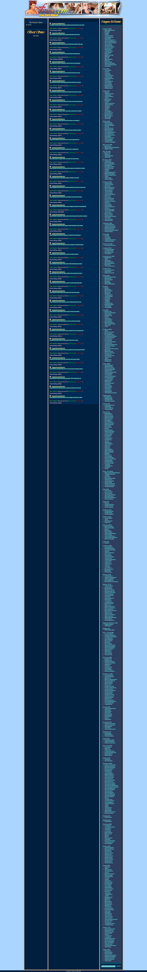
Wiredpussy (108, 361)
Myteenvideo (108, 902)
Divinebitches (108, 339)
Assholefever (108, 77)
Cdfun (106, 259)
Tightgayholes (109, 466)
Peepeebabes (108, 715)
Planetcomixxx (109, 215)
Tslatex (107, 806)
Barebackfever (109, 415)
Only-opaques (108, 838)
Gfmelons (107, 154)
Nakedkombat (108, 398)
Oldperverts (108, 650)
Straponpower (109, 857)
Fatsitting (107, 297)
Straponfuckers (109, 856)
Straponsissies (109, 860)
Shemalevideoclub (110, 794)
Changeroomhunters (110, 955)
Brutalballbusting (109, 335)
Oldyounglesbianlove (111, 617)
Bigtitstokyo (108, 99)
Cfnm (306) (106, 234)
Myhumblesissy (109, 262)
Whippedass (108, 359)
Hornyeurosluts (109, 889)
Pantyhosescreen (109, 694)
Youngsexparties (109, 486)
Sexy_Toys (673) (107, 745)
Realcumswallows (110, 671)
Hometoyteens (109, 754)
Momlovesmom (109, 569)
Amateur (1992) (107, 29)
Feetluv (107, 317)
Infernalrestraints (109, 125)
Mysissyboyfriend (110, 263)
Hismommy (108, 554)
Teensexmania (109, 916)
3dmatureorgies (109, 184)
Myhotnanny (108, 901)
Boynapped (108, 426)
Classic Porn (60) (107, 244)
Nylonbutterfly (109, 682)
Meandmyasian (109, 113)
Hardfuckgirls (108, 518)
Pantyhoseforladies (110, 690)
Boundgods (108, 420)
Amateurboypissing (110, 708)
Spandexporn (108, 391)
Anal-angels (108, 70)
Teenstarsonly (108, 920)
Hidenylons (108, 678)
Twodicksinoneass (110, 485)
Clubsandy (108, 727)
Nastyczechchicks (110, 63)
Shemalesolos (109, 791)
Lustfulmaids (108, 936)
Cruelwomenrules (110, 337)
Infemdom (107, 347)
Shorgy (107, 798)
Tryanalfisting (108, 409)
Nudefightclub (109, 399)
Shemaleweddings (110, 795)
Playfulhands (108, 387)
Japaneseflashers (110, 741)
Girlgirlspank (108, 821)
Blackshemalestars (110, 767)
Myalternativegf (109, 55)
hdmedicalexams (109, 241)
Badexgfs (107, 31)
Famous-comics (109, 200)
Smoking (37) (106, 816)
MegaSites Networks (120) (110, 623)
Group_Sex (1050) (108, 471)
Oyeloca (107, 543)
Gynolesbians (108, 493)
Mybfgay (107, 453)
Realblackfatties (109, 304)
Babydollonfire (109, 366)
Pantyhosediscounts (110, 687)
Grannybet (107, 596)
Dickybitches (108, 770)
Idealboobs (108, 157)
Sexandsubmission (110, 132)
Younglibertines (109, 925)
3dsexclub (107, 186)
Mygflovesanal (109, 87)
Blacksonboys (109, 419)
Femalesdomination (110, 342)
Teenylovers (108, 922)
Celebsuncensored (110, 226)
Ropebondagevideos (110, 175)
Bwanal (107, 529)
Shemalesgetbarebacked (111, 787)
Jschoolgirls (108, 111)
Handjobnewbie (109, 511)
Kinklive (107, 126)
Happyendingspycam (111, 577)
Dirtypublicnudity (109, 740)
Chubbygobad (109, 295)
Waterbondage (109, 179)
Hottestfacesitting (110, 346)
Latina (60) (106, 541)
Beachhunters (108, 952)
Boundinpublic (109, 421)
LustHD (107, 896)
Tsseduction (108, 809)
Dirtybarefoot (108, 315)
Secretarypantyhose (110, 701)
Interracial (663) (107, 525)
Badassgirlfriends (110, 30)
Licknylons (108, 829)
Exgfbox (107, 33)
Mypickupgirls (109, 59)
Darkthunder (108, 435)
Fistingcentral (108, 438)
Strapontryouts (109, 863)
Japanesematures (110, 103)
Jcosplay (107, 107)
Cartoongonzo (109, 190)
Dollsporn (107, 80)
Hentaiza (107, 208)
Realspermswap (109, 457)
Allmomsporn (108, 587)
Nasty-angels (108, 62)
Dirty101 (107, 551)
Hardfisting (108, 406)
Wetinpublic (108, 719)
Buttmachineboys (110, 431)
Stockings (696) (107, 824)
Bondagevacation (109, 166)
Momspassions (109, 609)
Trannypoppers (109, 802)
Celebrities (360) (107, 223)
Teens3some (108, 915)
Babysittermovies (109, 874)
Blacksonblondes (109, 528)
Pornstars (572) (107, 722)
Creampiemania (109, 251)
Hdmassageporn (109, 579)
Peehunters (108, 712)
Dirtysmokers (108, 817)
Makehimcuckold (109, 273)
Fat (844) (105, 286)
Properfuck (108, 388)
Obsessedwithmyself (110, 64)
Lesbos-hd (108, 562)
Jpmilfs (107, 109)
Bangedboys (108, 413)
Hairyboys (107, 448)
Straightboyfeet (109, 461)
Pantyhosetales (109, 697)
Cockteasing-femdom (111, 336)
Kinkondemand (109, 128)
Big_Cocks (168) (107, 144)
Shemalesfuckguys (110, 784)
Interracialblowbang (110, 533)
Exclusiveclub (108, 492)
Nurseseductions (109, 940)
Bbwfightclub (108, 397)
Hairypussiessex (109, 504)
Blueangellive (108, 726)
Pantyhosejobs (109, 692)
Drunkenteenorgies (110, 478)
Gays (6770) (106, 412)
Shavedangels (109, 761)
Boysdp (107, 428)
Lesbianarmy (108, 558)
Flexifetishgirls (109, 373)
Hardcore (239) (107, 517)
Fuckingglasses (109, 37)
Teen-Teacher (108, 653)
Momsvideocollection (111, 610)
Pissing (107, 718)
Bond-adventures (109, 189)
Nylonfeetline (108, 321)
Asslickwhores (109, 871)
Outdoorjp (107, 118)
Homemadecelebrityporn (111, 230)
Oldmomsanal (108, 613)
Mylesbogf (107, 570)
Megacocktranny (109, 774)
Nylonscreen (108, 834)
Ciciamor (107, 878)
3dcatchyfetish (109, 365)
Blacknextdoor (109, 279)
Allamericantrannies (110, 765)
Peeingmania (108, 714)
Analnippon (108, 95)
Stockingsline (108, 843)
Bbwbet (107, 288)
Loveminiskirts (109, 379)
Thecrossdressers (110, 266)
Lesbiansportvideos (110, 559)
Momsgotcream (109, 252)
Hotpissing (108, 710)
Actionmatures (109, 585)
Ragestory (107, 522)
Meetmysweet (108, 641)
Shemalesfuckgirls (110, 783)
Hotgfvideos (108, 49)
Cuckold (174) (107, 268)
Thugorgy (107, 464)
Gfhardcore (108, 38)
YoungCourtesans (110, 923)
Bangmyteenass (109, 78)
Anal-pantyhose (109, 675)
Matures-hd (108, 605)
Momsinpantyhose (110, 681)
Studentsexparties (110, 483)
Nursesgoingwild (109, 941)
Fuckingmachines (110, 751)
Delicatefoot (108, 314)
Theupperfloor (109, 140)
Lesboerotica (108, 561)
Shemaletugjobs (109, 792)
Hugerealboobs (109, 155)
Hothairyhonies (109, 506)
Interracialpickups (110, 536)
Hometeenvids (109, 48)
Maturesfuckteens (110, 606)
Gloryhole (107, 665)
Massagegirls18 (109, 580)
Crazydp (107, 475)
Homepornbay (109, 45)
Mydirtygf (107, 56)
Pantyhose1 (108, 685)
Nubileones (108, 905)
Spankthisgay (108, 460)
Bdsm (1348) (106, 121)
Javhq (106, 519)
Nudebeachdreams (110, 743)
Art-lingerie (108, 825)
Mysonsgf (107, 642)
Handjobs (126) (107, 510)
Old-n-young (108, 643)
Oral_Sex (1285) (107, 657)
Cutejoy (107, 879)
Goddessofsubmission (111, 344)
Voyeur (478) (106, 949)
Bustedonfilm (108, 953)
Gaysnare (107, 446)
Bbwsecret (108, 292)
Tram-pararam (108, 219)
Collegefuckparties (110, 474)
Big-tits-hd (107, 153)
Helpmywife (108, 271)
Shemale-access (109, 777)
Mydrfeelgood (108, 521)
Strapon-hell (108, 851)
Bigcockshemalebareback (112, 147)
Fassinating (108, 82)
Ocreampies (108, 253)
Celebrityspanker (109, 224)
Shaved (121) (106, 758)
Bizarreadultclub (109, 162)
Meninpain (107, 350)
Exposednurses (109, 930)
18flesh (107, 868)
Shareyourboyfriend (110, 459)
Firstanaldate (108, 84)
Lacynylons (108, 828)
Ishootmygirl (108, 52)
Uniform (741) (106, 927)
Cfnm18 (107, 235)
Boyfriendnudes (109, 424)
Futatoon (107, 202)
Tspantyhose (108, 807)
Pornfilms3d (108, 907)
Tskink (106, 358)
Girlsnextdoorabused (111, 42)
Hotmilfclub (108, 599)
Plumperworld (108, 303)
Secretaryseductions (110, 945)
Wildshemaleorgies (110, 812)
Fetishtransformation (110, 372)
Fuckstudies (108, 885)
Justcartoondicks (109, 211)
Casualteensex (109, 876)
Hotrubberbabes (109, 377)
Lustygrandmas (109, 602)
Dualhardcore (108, 479)
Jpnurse (107, 934)
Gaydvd (107, 441)
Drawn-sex (108, 195)
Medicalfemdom (109, 496)
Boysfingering (109, 430)
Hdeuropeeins (108, 449)
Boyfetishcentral (109, 423)
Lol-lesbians (108, 568)
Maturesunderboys (110, 608)
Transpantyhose (109, 703)
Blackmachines (109, 417)
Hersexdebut (108, 44)
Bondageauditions (110, 164)
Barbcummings (109, 526)
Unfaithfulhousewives (111, 393)
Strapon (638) (106, 846)
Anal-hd (107, 71)
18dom (106, 330)
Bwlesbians (108, 530)
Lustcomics (108, 212)
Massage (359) (107, 574)
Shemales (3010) (107, 763)
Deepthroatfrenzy (109, 661)
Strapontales (108, 861)
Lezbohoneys (108, 563)
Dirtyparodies (108, 370)
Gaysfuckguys (109, 444)
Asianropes (108, 161)
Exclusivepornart (109, 198)
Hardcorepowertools (110, 752)
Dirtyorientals (108, 532)
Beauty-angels (109, 875)
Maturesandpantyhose (111, 679)
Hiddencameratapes (110, 956)
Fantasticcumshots (110, 663)
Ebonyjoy (107, 281)
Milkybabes (108, 381)
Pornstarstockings (110, 840)
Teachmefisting (109, 408)
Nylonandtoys (108, 832)
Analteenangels (109, 75)
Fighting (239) (107, 395)
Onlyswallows (108, 670)
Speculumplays (109, 499)
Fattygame (107, 299)
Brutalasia (107, 100)
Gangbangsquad (109, 481)
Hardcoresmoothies (110, 376)
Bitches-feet (108, 311)
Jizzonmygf (108, 668)
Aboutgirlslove (109, 547)
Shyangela (107, 912)
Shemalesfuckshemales (111, 785)
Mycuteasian (108, 114)
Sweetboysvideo (109, 463)
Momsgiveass (108, 85)
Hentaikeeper (108, 205)
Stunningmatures (109, 620)
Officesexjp (108, 117)
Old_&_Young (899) (108, 632)
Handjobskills (108, 512)
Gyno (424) (106, 489)
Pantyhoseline (109, 693)
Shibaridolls (108, 354)
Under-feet (107, 325)
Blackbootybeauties (110, 277)
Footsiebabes (108, 319)
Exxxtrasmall (108, 883)
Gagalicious (108, 664)
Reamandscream (109, 849)
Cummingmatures (110, 405)
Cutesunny (108, 880)
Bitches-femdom (109, 332)
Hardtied (107, 169)
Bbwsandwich (108, 291)
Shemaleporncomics (110, 216)
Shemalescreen (109, 781)
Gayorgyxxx (108, 442)
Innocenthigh (108, 933)
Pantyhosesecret (109, 696)
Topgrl (106, 176)
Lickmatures (108, 601)
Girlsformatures (109, 594)
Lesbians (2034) (107, 545)
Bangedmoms (108, 588)
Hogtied (107, 171)
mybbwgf (107, 302)
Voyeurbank (108, 960)
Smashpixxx (108, 390)
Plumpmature (108, 619)
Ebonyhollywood (109, 228)
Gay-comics (108, 204)
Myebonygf (108, 282)
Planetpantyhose (109, 700)
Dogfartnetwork (109, 624)
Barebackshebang (110, 766)
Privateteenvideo (109, 909)
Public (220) (106, 738)
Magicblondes (108, 897)
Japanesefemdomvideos (111, 348)
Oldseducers (108, 652)
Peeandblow (108, 711)
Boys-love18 (108, 427)
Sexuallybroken (109, 133)
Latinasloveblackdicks (111, 537)
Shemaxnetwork (109, 796)
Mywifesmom (108, 612)
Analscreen (108, 74)
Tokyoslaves (108, 357)
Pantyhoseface (109, 689)
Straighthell (108, 136)
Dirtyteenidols (108, 882)
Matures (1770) (107, 584)
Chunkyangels (109, 296)
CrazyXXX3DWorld (110, 194)
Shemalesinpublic (110, 789)
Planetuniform (109, 944)
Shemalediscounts (110, 780)
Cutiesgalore (108, 747)
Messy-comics (109, 213)
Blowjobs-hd (108, 659)
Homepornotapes (109, 47)
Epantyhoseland (109, 676)
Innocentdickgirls (109, 209)
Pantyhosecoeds (109, 686)
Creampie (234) (107, 248)
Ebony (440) (106, 275)
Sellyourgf (107, 911)
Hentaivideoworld (109, 206)
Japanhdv (107, 106)
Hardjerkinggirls (109, 514)
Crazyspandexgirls (110, 369)
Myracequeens (109, 115)
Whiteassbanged (109, 539)
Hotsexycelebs (109, 231)
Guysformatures (109, 598)
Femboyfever (108, 772)
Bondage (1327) (107, 160)
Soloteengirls (108, 914)
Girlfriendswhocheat (110, 41)
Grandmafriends (109, 595)
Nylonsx (107, 835)
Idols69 (107, 102)
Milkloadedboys (109, 452)
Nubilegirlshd (108, 904)
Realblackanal (108, 88)
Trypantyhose (108, 704)
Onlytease (107, 839)
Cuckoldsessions (109, 270)
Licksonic (107, 566)
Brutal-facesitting (109, 368)
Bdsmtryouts (108, 122)
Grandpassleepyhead (111, 636)
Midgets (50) (106, 628)
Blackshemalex (109, 769)
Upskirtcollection (109, 959)
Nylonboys (108, 264)
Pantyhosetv (108, 698)
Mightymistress (109, 351)
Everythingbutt (109, 81)
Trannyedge (108, 177)
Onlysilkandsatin (109, 383)
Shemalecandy (109, 778)
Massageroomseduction (111, 581)
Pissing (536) (106, 707)
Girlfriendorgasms (110, 40)
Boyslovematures (109, 590)
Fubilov (107, 34)
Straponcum (108, 854)
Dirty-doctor (108, 490)
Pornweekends (109, 908)
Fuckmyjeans (108, 375)
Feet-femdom (108, 340)
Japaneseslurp (109, 104)
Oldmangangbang (110, 647)
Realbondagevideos (110, 172)
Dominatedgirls (109, 124)
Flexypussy (108, 749)
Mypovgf (107, 60)
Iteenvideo (107, 891)
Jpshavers (107, 759)
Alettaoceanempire (110, 725)
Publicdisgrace (109, 131)
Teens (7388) (106, 865)
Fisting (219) (106, 404)
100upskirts (108, 951)
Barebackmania (109, 416)
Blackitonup (108, 278)
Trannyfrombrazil (109, 800)
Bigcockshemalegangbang (112, 472)
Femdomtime (108, 343)
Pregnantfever (109, 734)
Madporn (107, 53)
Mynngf (107, 58)
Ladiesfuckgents (109, 847)
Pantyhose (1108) (108, 674)
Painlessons (108, 455)
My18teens (108, 898)
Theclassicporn (109, 507)
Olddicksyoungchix (110, 646)
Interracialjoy (108, 534)
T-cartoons (108, 217)
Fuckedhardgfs (109, 36)
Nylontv (107, 836)
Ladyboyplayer (109, 773)
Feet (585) (105, 310)
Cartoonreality (109, 191)
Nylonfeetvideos (109, 322)
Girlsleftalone (108, 887)
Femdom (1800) (107, 329)
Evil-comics (108, 197)
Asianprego (108, 733)
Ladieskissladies (109, 557)
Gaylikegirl (108, 260)
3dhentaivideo (109, 183)
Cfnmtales (107, 237)
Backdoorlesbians (110, 548)
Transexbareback (109, 803)
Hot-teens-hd (108, 890)
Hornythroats (108, 667)
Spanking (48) (107, 820)
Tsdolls (107, 805)
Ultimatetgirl (108, 810)
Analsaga (107, 73)
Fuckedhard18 (109, 576)
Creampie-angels (109, 249)
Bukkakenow (108, 660)
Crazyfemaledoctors (110, 240)
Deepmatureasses (110, 591)
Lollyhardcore (108, 894)
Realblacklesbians (110, 284)
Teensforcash (108, 654)
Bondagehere (108, 165)
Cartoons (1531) (107, 182)
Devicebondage (109, 168)
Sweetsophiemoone (110, 729)
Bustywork (108, 293)
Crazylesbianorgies (110, 550)
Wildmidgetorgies (110, 630)
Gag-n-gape (108, 886)
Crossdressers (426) (108, 256)
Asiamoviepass (109, 96)
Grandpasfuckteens (110, 635)
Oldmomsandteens (110, 614)
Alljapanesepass (109, 93)
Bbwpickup (108, 289)
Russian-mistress (109, 353)
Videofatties (108, 306)
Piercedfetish (108, 386)
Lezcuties (107, 565)
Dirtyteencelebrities (110, 227)
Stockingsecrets (109, 842)
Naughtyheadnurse (110, 938)
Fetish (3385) (106, 364)
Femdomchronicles (110, 201)
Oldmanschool (109, 649)
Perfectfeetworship (110, 324)
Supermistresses (109, 138)
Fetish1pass (108, 625)
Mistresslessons (109, 129)
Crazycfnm (108, 238)
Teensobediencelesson (111, 919)
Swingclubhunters (110, 958)
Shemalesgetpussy (110, 788)
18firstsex (107, 867)
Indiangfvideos (109, 51)
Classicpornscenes (110, 245)
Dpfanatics (108, 477)
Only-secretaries (109, 942)
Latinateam (108, 893)
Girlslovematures (109, 552)
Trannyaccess (108, 799)
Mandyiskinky (108, 380)
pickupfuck (108, 66)
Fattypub (107, 300)
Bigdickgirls (108, 257)
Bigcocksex (108, 146)
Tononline (107, 467)
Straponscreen (109, 858)
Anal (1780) (106, 69)
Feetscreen (108, 318)
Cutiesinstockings (110, 827)
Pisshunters (108, 716)
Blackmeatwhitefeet (110, 313)
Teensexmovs (108, 918)
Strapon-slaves (109, 853)
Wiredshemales (109, 813)
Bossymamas (108, 333)
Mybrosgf (107, 900)
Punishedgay (108, 456)
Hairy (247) (106, 501)
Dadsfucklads (108, 434)
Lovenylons (108, 831)
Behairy (107, 503)
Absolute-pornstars (110, 723)
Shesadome (108, 850)
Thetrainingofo (109, 139)
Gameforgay (108, 439)
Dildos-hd (107, 748)
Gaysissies (108, 445)
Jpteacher (107, 110)
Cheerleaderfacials (110, 929)
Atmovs (107, 872)
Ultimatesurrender (110, 401)
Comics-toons (108, 193)
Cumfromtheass (109, 432)
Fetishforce (108, 437)
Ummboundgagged (110, 142)
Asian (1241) (106, 91)
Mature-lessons (109, 603)
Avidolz (107, 98)
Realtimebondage (109, 173)
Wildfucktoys (108, 755)
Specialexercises (109, 355)
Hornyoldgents (109, 639)
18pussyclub (108, 869)
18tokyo (107, 92)
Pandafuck (108, 384)
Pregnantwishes (109, 736)
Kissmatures (108, 555)
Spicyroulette (108, 482)
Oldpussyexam (109, 616)
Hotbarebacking (109, 450)
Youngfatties (108, 307)
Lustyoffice (108, 937)
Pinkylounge (108, 572)
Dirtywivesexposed (110, 592)
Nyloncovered (108, 683)
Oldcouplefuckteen (110, 645)
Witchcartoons (109, 220)
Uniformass (108, 947)
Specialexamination (110, 497)
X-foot (106, 326)
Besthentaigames (109, 187)
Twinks (107, 468)
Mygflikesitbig (108, 149)
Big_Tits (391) (107, 151)
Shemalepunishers (110, 135)
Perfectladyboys (109, 776)
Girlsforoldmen (109, 634)
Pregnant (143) (107, 732)
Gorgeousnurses (109, 931)
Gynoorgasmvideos (110, 495)
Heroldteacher (109, 638)
